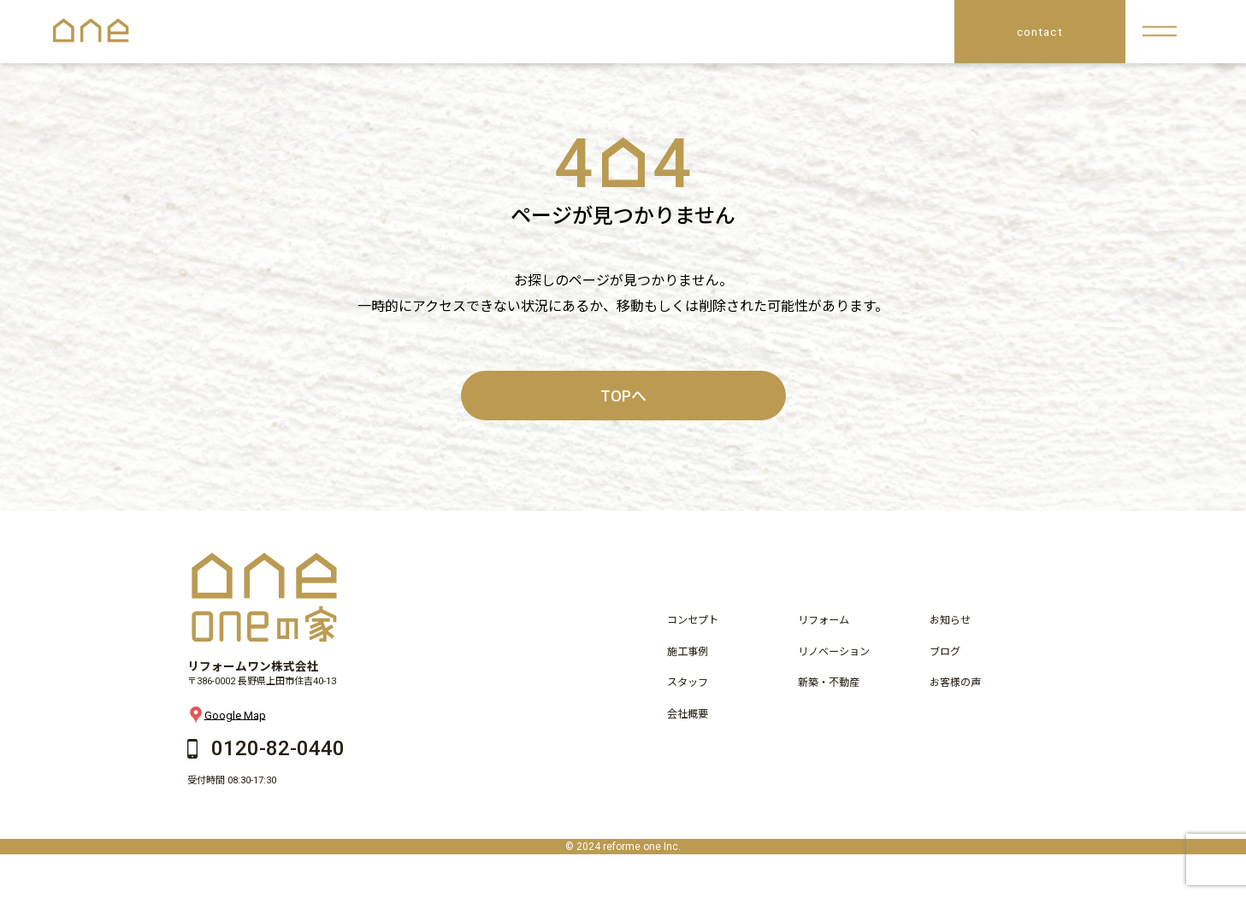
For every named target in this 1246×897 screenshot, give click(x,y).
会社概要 (687, 714)
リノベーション (834, 652)
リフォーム (823, 620)
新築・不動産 (828, 683)
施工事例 (687, 652)
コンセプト (692, 620)
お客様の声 (955, 683)
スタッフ (687, 683)
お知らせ (950, 620)
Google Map (226, 715)
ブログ (945, 652)
